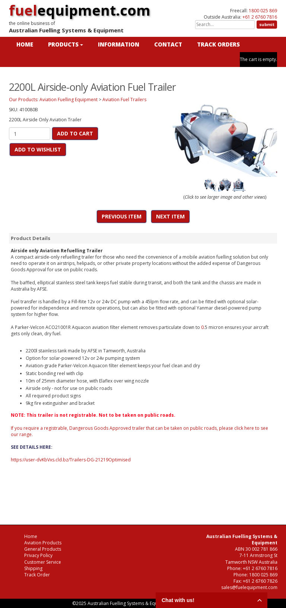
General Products (42, 549)
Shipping (33, 568)
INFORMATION (118, 44)
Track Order (37, 575)
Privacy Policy (38, 555)
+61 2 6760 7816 (259, 17)
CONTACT (168, 44)
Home (30, 536)
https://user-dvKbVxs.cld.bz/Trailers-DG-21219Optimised (71, 460)
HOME (24, 44)
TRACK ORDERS (218, 44)
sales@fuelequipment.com (249, 587)
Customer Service (42, 562)
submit (266, 24)
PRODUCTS (65, 44)
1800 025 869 (263, 10)
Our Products (23, 99)
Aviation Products (42, 543)
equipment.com (79, 10)
